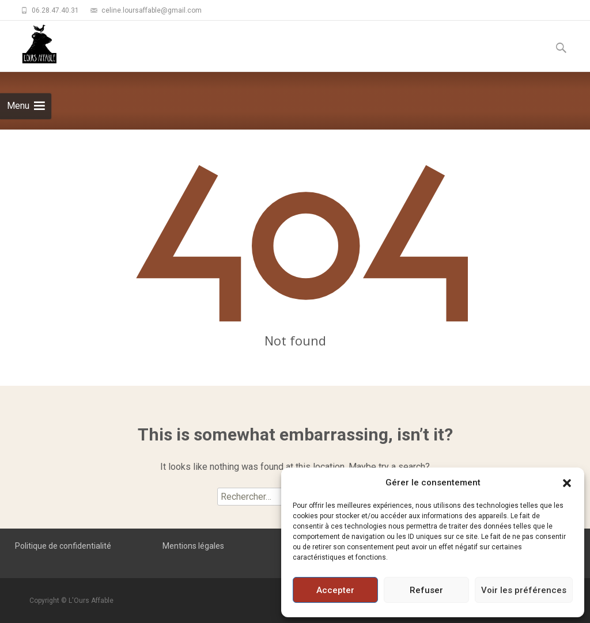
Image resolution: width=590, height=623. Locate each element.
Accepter (335, 590)
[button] (567, 482)
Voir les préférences (523, 590)
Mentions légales (193, 545)
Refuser (426, 590)
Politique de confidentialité (63, 545)
